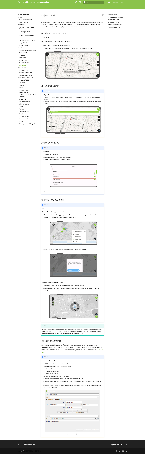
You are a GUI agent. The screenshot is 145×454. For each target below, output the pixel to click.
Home (19, 6)
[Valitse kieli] (80, 2)
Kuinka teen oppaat (34, 6)
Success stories (58, 6)
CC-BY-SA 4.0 (37, 451)
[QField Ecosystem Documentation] (19, 2)
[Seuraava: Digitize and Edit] (118, 444)
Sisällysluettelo (113, 14)
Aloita (25, 6)
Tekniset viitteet (47, 6)
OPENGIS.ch (30, 451)
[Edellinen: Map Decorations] (27, 444)
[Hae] (93, 2)
